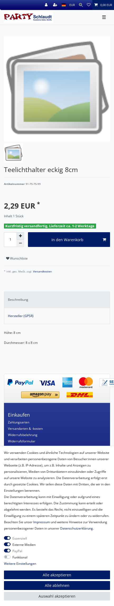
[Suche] (81, 5)
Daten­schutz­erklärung (76, 528)
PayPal (17, 551)
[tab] (57, 300)
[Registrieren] (55, 5)
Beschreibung (18, 299)
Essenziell (19, 538)
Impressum (41, 522)
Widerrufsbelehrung (22, 435)
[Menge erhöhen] (20, 236)
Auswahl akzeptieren (57, 596)
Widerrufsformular (21, 441)
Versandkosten (42, 271)
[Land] (64, 5)
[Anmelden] (46, 5)
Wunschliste (17, 258)
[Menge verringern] (20, 243)
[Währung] (72, 5)
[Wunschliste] (88, 5)
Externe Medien (24, 544)
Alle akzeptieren (57, 574)
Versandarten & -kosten (25, 428)
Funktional (19, 557)
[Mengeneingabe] (10, 239)
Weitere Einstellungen (20, 563)
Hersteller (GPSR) (21, 316)
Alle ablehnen (57, 585)
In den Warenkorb (78, 239)
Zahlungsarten (18, 422)
